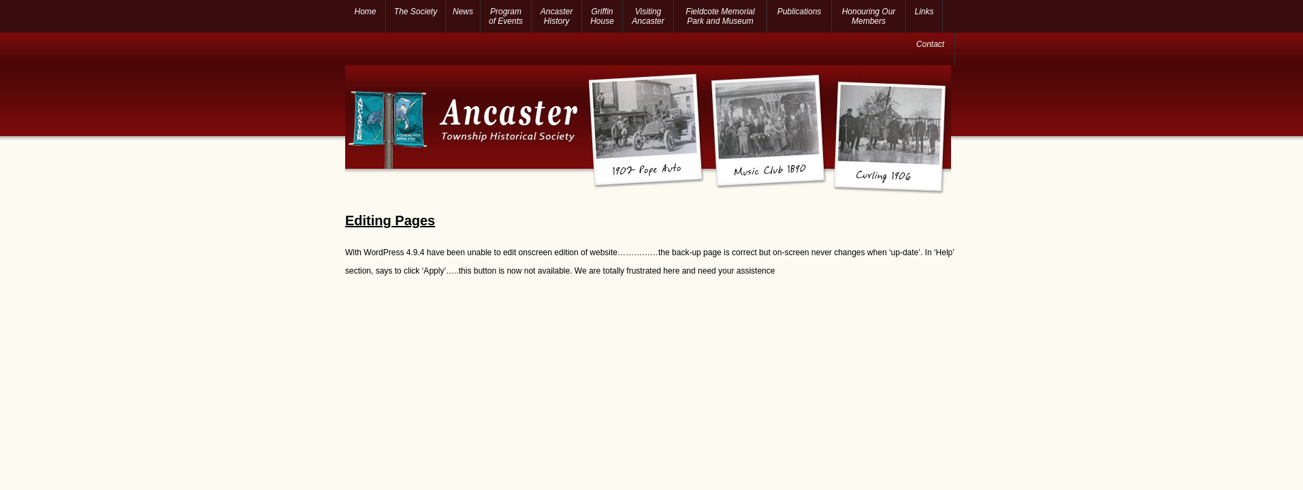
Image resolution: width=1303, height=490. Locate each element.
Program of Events (506, 16)
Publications (799, 11)
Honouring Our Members (869, 16)
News (463, 11)
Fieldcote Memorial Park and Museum (720, 16)
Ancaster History (557, 16)
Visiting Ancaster (648, 16)
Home (365, 11)
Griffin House (602, 16)
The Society (415, 11)
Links (924, 11)
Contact (930, 44)
